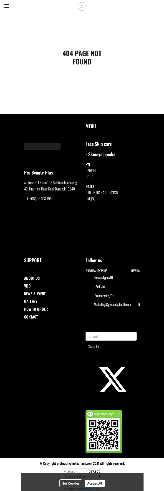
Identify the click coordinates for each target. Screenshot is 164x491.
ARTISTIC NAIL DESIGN (102, 192)
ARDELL (92, 170)
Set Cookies (70, 483)
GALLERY (30, 301)
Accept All (94, 483)
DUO (90, 177)
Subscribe (93, 346)
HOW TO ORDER (36, 309)
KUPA (91, 199)
